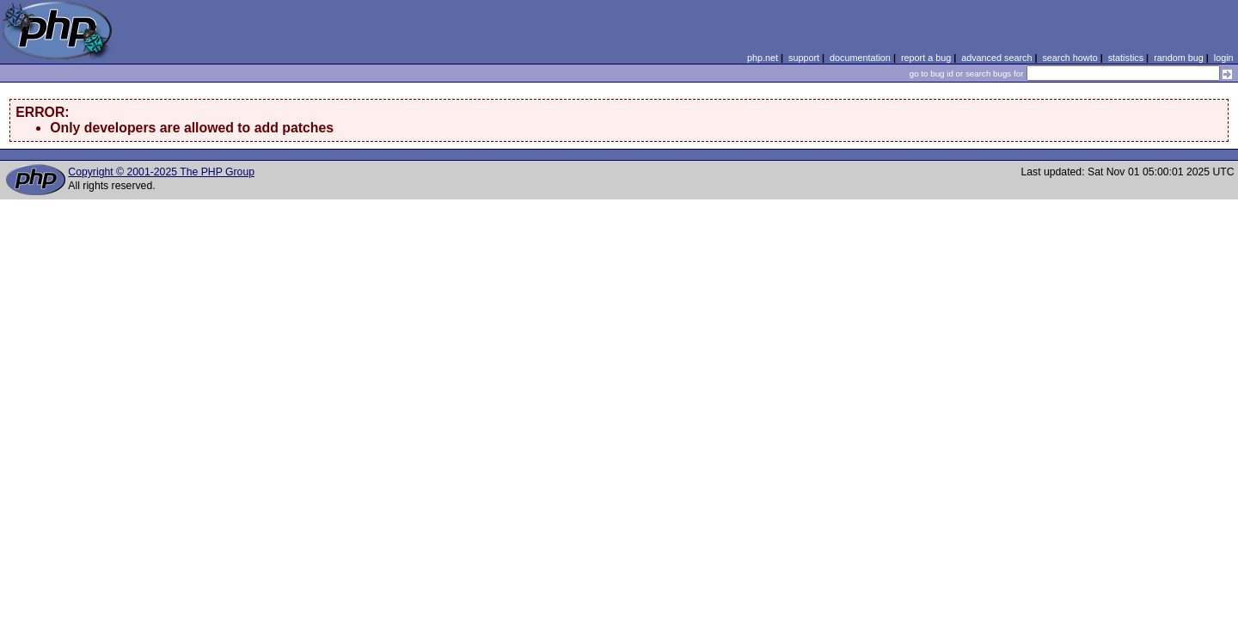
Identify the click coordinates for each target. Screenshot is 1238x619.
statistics (1125, 57)
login (1224, 57)
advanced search (996, 57)
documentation (860, 57)
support (803, 57)
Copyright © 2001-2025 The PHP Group (161, 172)
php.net (762, 57)
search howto (1069, 57)
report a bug (926, 57)
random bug (1179, 57)
